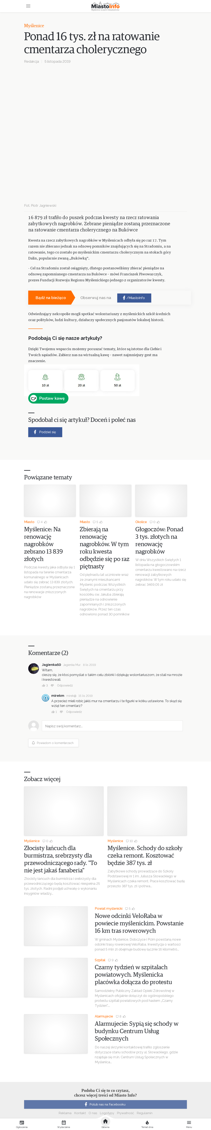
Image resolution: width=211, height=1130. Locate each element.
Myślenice (34, 26)
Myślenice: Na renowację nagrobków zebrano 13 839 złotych (43, 544)
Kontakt (80, 1113)
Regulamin (144, 1113)
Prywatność (125, 1113)
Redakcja (31, 61)
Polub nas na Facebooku (104, 1104)
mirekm (57, 696)
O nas (93, 1113)
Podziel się (44, 432)
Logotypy (107, 1113)
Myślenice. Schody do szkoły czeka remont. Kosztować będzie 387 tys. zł (145, 855)
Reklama (65, 1113)
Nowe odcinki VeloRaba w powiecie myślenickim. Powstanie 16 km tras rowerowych (139, 923)
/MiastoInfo (133, 298)
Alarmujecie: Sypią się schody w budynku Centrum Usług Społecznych (136, 1031)
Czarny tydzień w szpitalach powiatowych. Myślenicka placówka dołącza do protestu (133, 974)
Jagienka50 (51, 665)
